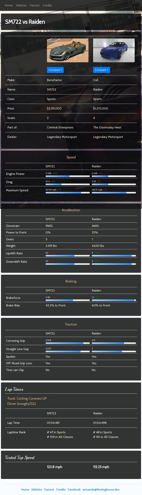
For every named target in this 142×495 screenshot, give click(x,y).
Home (9, 5)
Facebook (74, 489)
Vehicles (21, 5)
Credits (47, 5)
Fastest (35, 5)
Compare (54, 70)
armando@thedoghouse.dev (101, 489)
